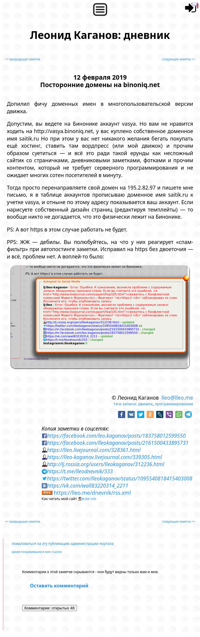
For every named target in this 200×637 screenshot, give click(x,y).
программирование (174, 403)
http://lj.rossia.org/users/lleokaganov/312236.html (105, 464)
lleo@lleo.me (177, 397)
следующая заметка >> (178, 59)
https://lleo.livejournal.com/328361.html (93, 449)
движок (145, 403)
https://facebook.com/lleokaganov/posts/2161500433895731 (117, 442)
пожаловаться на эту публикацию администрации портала (63, 543)
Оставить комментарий (59, 585)
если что (88, 498)
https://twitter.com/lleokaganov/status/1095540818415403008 (119, 478)
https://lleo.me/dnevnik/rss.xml (92, 492)
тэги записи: (125, 403)
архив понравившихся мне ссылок (37, 552)
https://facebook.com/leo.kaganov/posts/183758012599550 (116, 435)
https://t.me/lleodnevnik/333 (80, 471)
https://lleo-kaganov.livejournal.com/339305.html (104, 457)
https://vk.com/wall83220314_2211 (87, 485)
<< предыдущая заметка (22, 59)
